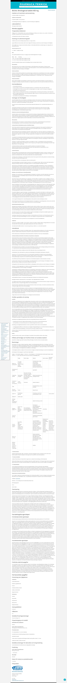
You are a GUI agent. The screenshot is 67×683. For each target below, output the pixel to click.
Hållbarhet (2, 348)
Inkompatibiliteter (3, 347)
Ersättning (2, 355)
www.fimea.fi (18, 478)
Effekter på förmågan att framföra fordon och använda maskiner (4, 335)
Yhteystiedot (3, 359)
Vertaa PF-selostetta (51, 10)
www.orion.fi (14, 679)
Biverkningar (3, 337)
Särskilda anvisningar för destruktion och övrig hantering (4, 353)
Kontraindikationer (3, 329)
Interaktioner (3, 331)
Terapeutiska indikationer (4, 326)
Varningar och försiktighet (4, 330)
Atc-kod (2, 356)
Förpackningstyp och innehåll (5, 351)
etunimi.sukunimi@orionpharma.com (18, 680)
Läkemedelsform (3, 325)
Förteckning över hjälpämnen (5, 346)
